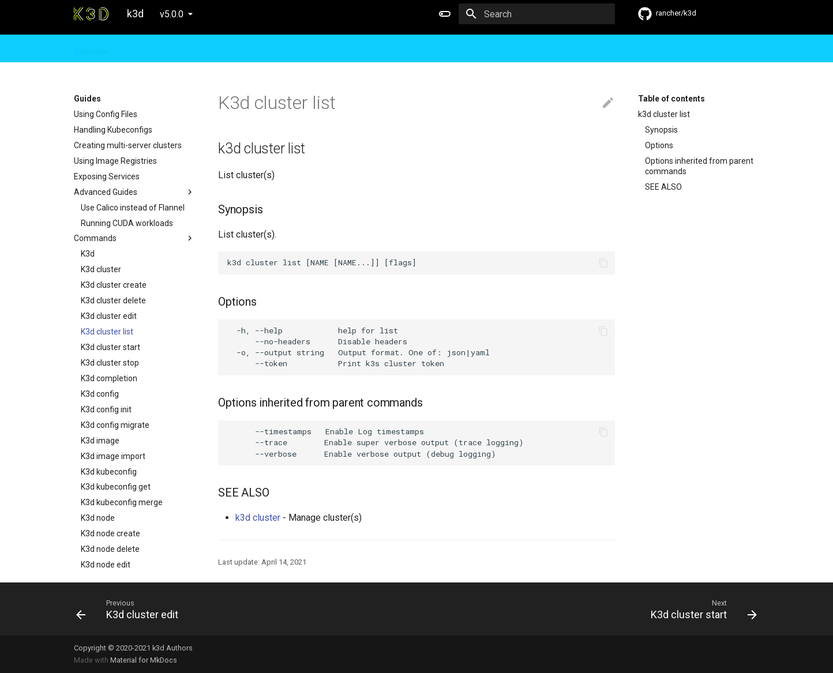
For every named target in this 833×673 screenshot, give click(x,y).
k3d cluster (257, 517)
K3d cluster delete (113, 300)
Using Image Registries (115, 161)
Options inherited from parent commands (699, 166)
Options (659, 145)
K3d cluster (101, 269)
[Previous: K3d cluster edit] (241, 609)
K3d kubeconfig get (116, 486)
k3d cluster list (664, 114)
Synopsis (661, 129)
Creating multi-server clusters (128, 145)
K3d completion (109, 378)
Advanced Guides (134, 192)
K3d (88, 253)
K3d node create (110, 533)
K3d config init (106, 409)
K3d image (100, 440)
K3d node (98, 517)
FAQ (215, 48)
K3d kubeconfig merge (122, 502)
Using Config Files (105, 114)
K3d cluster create (114, 284)
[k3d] (91, 13)
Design (179, 48)
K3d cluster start (110, 347)
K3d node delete (110, 549)
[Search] (547, 13)
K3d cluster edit (109, 316)
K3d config (100, 393)
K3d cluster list (107, 331)
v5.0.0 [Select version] (171, 14)
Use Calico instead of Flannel (133, 207)
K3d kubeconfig (109, 471)
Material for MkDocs (143, 660)
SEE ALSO (663, 186)
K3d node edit (105, 564)
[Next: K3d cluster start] (591, 609)
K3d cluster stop (110, 362)
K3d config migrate (115, 425)
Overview (91, 48)
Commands (134, 238)
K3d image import (113, 456)
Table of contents (671, 98)
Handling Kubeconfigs (113, 129)
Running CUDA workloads (127, 223)
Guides (137, 48)
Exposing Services (107, 176)
